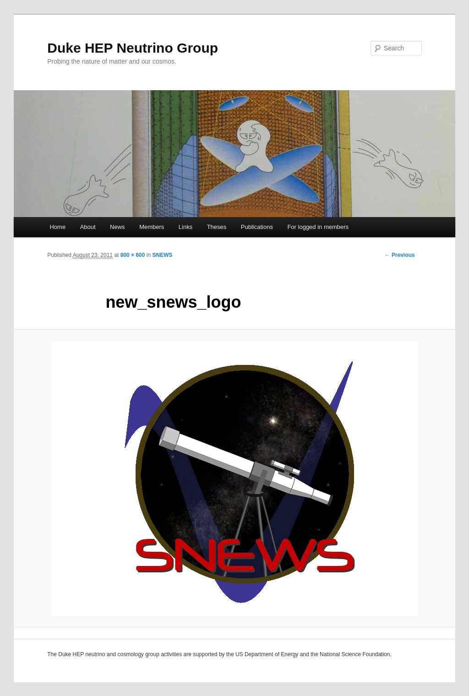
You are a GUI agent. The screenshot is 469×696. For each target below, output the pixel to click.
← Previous (400, 255)
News (117, 226)
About (88, 226)
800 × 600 (132, 255)
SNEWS (162, 255)
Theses (217, 226)
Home (57, 226)
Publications (257, 226)
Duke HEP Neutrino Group (132, 47)
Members (151, 226)
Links (185, 226)
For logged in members (318, 226)
